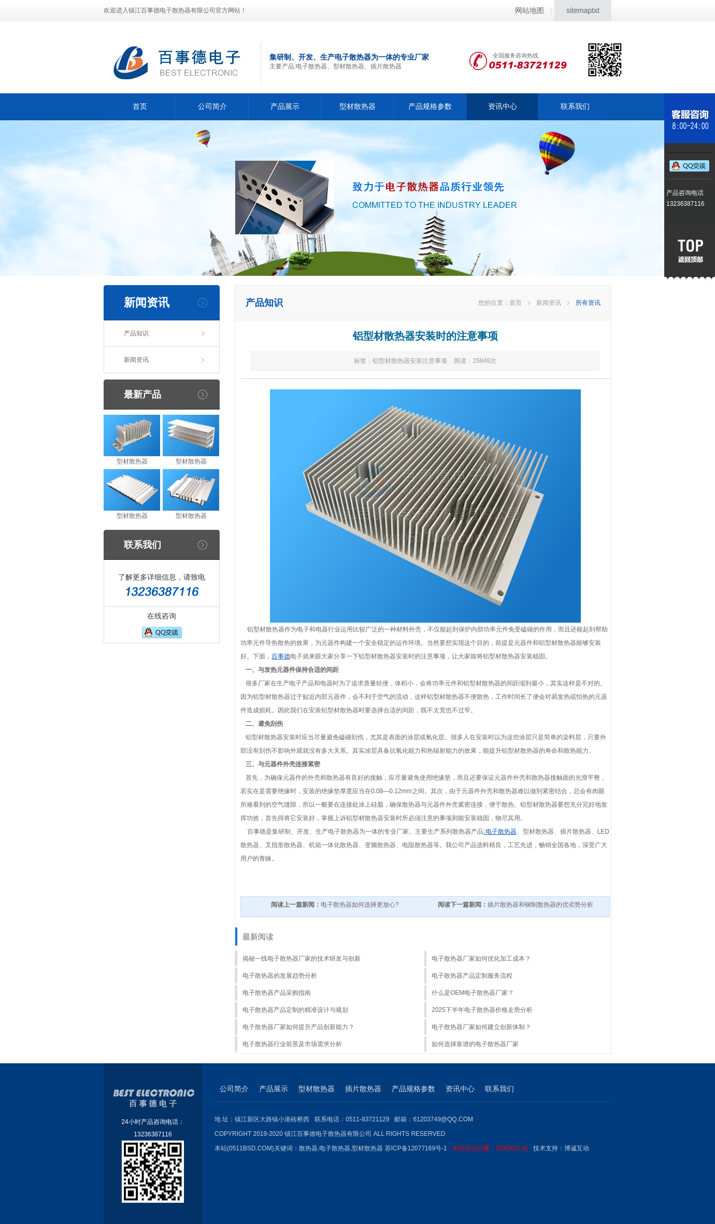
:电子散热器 (499, 831)
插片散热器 (363, 1089)
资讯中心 (502, 106)
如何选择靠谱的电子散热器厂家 (475, 1044)
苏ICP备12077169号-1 (459, 1148)
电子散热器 (334, 1148)
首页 (140, 106)
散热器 (308, 1148)
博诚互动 (576, 1148)
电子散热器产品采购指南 (276, 992)
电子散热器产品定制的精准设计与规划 (295, 1010)
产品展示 (284, 106)
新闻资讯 (136, 359)
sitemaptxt (582, 10)
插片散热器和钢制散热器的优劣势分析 (515, 904)
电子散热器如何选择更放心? (335, 904)
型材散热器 (357, 106)
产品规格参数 (430, 106)
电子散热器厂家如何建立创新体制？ (481, 1027)
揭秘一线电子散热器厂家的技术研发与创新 (301, 958)
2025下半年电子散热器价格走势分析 (482, 1010)
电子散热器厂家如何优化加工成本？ (481, 958)
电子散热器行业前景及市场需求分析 (292, 1044)
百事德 (280, 656)
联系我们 (575, 106)
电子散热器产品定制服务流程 (472, 975)
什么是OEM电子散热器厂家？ (473, 992)
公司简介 (212, 106)
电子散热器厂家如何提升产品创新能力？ (298, 1027)
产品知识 (136, 333)
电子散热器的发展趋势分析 (279, 975)
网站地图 (529, 10)
